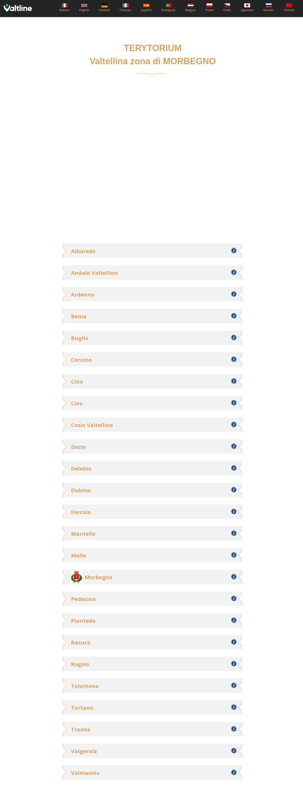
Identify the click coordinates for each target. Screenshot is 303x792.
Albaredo (83, 251)
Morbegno (98, 577)
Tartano (82, 707)
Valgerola (84, 751)
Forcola (81, 511)
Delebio (81, 468)
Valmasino (85, 772)
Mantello (83, 533)
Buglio (79, 338)
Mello (78, 555)
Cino (77, 381)
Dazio (78, 446)
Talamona (85, 685)
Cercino (81, 359)
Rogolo (80, 664)
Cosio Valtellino (92, 424)
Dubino (81, 490)
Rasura (80, 642)
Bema (79, 316)
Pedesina (83, 598)
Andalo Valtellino (94, 272)
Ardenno (82, 294)
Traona (81, 729)
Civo (76, 403)
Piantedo (83, 620)
